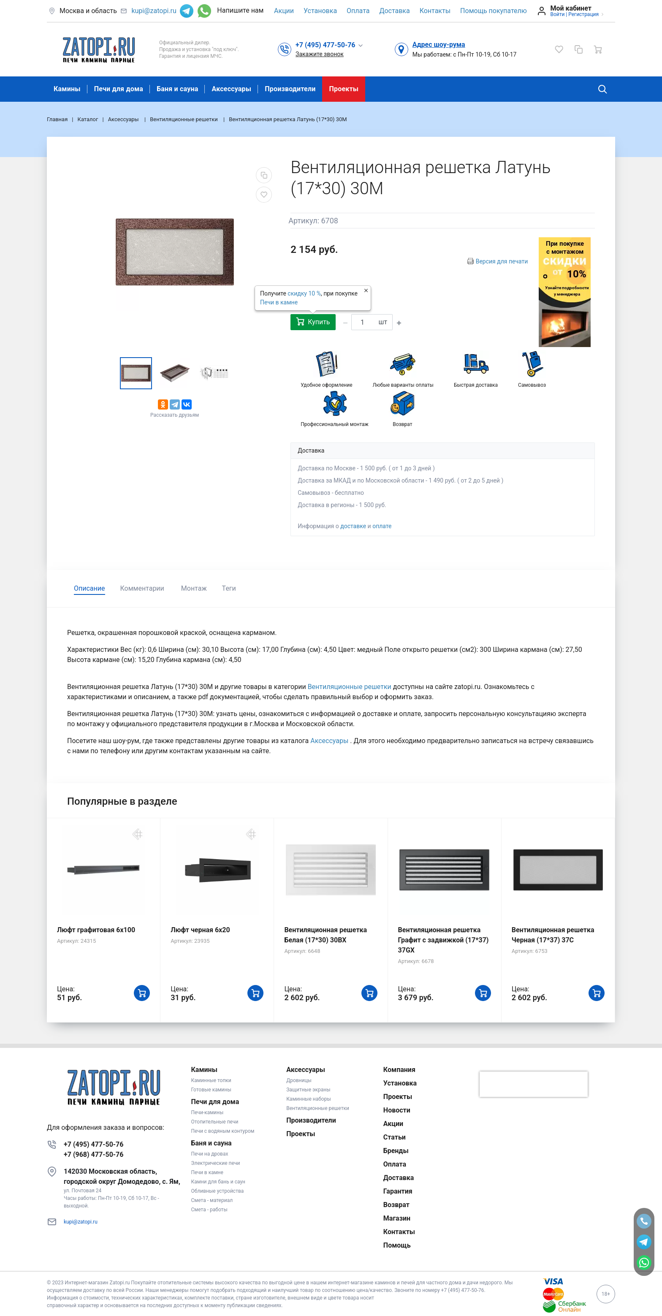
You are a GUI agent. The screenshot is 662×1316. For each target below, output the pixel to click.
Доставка (394, 11)
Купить (313, 321)
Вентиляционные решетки (350, 687)
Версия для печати (502, 261)
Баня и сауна (177, 89)
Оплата (358, 11)
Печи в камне (279, 302)
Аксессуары (231, 89)
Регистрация (583, 14)
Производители (290, 89)
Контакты (435, 11)
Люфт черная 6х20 (200, 930)
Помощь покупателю (493, 11)
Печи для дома (118, 89)
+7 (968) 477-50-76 (93, 1154)
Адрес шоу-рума (438, 45)
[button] (330, 45)
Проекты (343, 89)
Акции (284, 11)
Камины (67, 89)
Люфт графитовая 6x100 (96, 930)
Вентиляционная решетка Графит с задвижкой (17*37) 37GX (443, 940)
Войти (557, 14)
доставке (353, 526)
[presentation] (534, 1084)
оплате (381, 526)
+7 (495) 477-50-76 (93, 1144)
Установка (320, 11)
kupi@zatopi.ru (153, 11)
